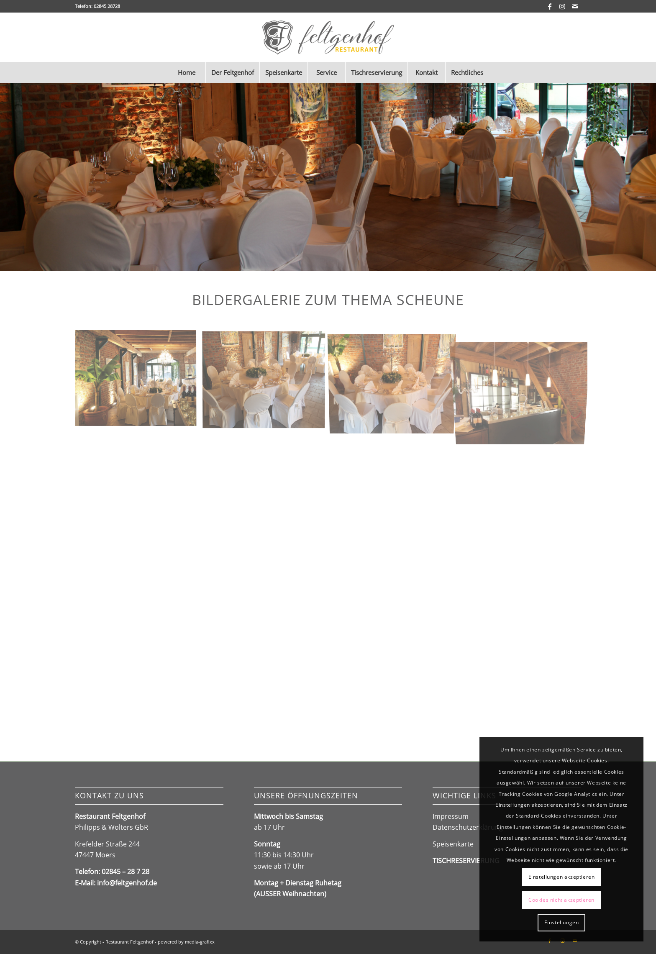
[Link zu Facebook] (549, 6)
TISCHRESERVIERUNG (466, 860)
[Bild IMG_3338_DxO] (139, 382)
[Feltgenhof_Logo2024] (328, 37)
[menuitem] (186, 72)
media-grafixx (200, 942)
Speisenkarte (453, 844)
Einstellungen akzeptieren (561, 876)
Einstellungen (561, 922)
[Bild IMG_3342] (267, 382)
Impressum (451, 816)
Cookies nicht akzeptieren (561, 899)
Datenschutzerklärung (468, 827)
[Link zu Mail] (575, 6)
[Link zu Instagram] (562, 6)
